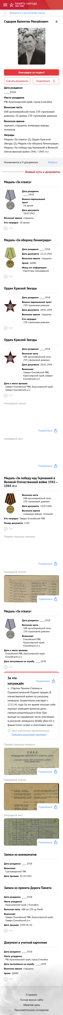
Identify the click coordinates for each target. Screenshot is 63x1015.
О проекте (31, 994)
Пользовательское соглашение (31, 1010)
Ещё (8, 228)
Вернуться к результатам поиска (27, 12)
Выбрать (53, 162)
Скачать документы (17, 81)
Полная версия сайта (31, 999)
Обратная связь (31, 1005)
